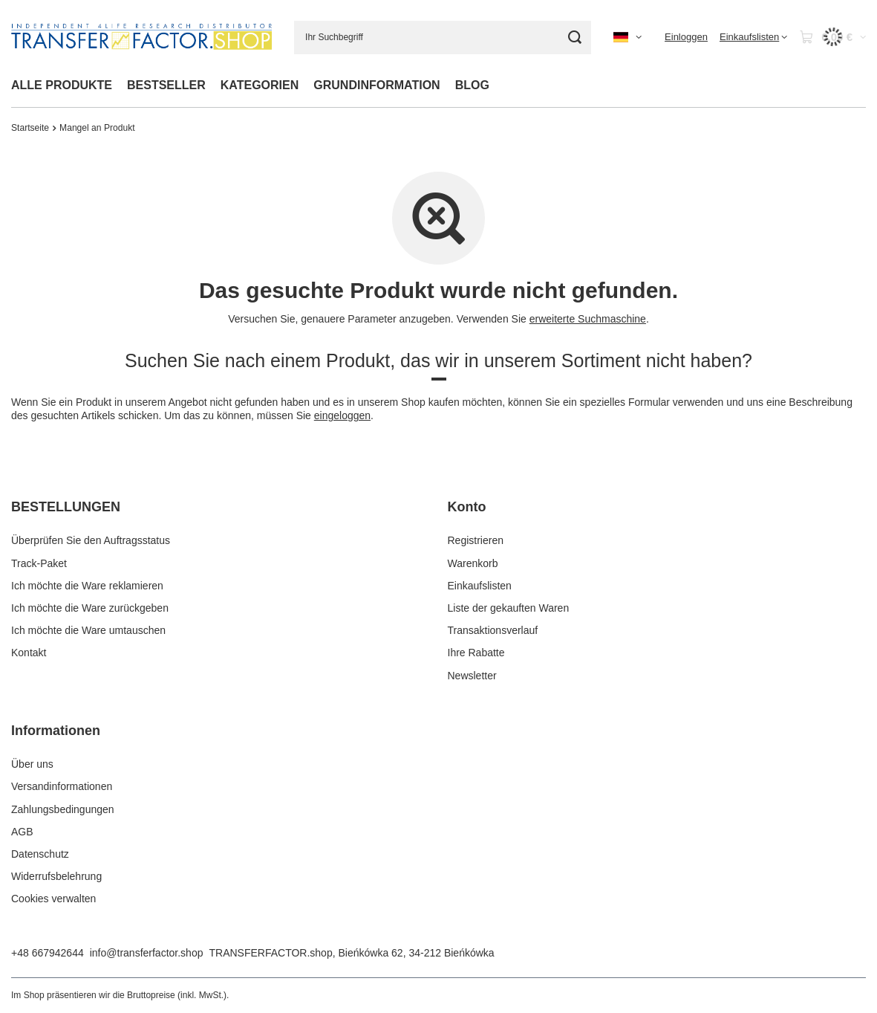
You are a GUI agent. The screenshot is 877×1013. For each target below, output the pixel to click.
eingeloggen (342, 415)
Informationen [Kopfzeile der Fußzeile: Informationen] (55, 730)
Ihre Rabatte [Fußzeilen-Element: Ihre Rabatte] (476, 652)
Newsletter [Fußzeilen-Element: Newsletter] (472, 676)
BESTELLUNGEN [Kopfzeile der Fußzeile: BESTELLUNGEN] (65, 506)
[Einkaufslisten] (753, 37)
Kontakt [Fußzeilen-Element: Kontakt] (28, 652)
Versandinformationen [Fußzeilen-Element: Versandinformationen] (61, 786)
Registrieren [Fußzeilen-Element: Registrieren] (475, 540)
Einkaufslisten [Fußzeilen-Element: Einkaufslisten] (480, 586)
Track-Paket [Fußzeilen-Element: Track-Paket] (39, 563)
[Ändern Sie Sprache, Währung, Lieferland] (627, 37)
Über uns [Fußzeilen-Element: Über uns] (32, 764)
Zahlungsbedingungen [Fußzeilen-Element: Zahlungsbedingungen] (62, 809)
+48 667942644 (47, 953)
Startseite (30, 128)
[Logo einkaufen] (141, 37)
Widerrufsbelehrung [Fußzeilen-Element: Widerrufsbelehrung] (56, 876)
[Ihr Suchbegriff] (442, 37)
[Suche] (574, 37)
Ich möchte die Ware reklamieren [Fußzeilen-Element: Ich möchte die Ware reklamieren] (87, 586)
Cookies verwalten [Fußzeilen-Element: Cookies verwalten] (53, 898)
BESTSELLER (166, 85)
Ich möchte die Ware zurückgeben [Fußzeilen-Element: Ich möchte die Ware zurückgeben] (90, 608)
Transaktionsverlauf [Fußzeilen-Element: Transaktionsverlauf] (493, 630)
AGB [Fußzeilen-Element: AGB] (22, 832)
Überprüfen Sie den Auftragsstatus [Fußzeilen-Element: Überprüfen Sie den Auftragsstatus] (90, 540)
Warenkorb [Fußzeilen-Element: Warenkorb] (473, 563)
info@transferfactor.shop (146, 953)
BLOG (472, 85)
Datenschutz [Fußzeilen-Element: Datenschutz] (40, 854)
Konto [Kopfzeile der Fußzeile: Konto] (467, 506)
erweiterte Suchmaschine (587, 319)
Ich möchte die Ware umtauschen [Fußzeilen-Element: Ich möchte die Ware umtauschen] (88, 630)
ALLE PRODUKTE (61, 85)
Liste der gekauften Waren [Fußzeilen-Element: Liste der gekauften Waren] (509, 608)
